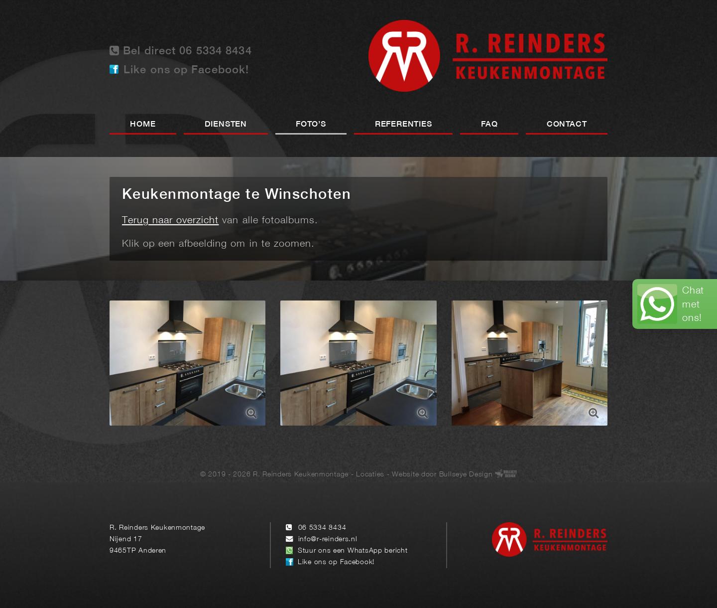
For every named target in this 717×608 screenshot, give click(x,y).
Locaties (370, 474)
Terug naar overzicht (170, 220)
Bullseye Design (466, 474)
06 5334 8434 (322, 528)
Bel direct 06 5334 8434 (181, 50)
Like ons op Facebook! (186, 70)
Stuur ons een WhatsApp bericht (353, 551)
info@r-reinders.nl (328, 539)
